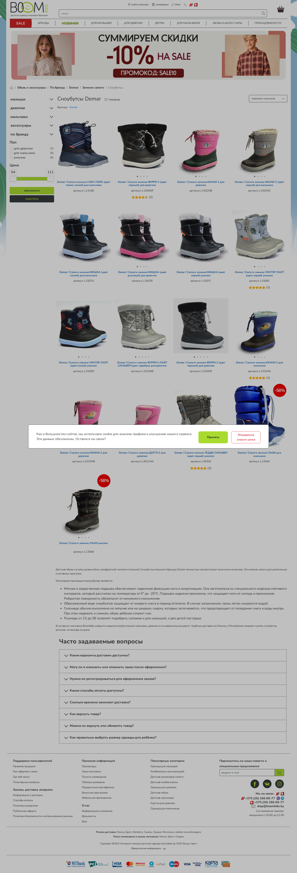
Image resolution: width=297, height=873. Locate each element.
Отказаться (246, 437)
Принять (213, 437)
